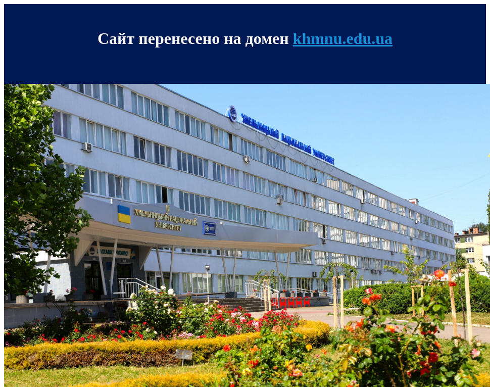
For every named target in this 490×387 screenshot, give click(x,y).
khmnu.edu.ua (343, 38)
